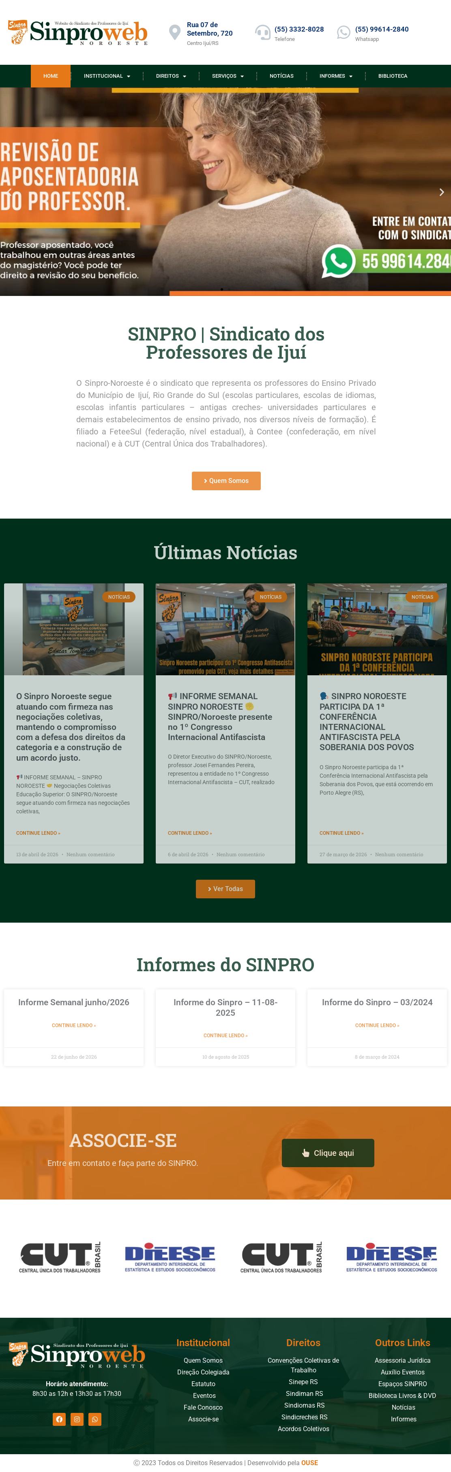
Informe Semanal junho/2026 (73, 1002)
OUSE (309, 1463)
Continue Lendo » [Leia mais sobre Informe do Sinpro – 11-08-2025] (226, 1035)
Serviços (228, 76)
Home (50, 76)
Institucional (107, 76)
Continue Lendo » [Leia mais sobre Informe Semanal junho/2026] (74, 1025)
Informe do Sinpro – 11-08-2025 (226, 1007)
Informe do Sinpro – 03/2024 (377, 1002)
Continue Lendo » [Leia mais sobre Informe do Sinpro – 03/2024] (377, 1025)
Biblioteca (393, 76)
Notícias (282, 76)
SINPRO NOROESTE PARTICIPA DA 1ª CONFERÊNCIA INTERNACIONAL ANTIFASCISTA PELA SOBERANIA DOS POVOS (367, 721)
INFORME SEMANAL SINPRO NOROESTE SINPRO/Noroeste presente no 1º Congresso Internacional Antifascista (220, 716)
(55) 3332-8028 (299, 29)
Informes (336, 76)
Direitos (171, 76)
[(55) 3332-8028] (263, 32)
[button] (9, 192)
